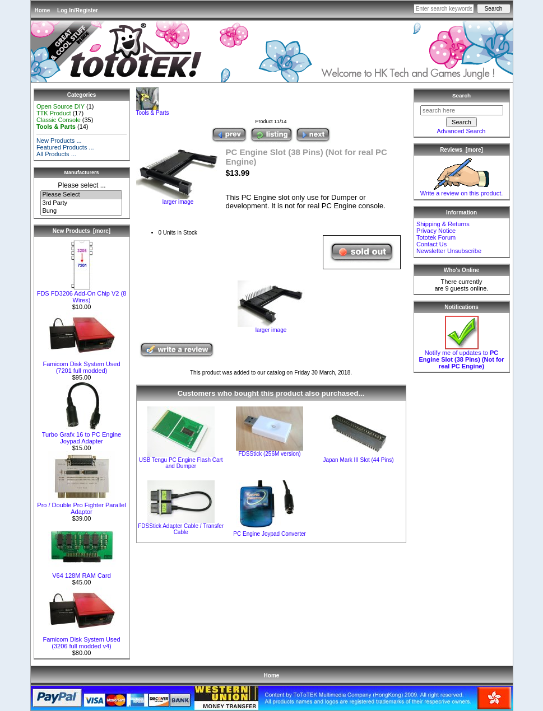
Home (42, 10)
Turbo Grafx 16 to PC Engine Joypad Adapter (81, 435)
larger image (271, 327)
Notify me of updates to (461, 356)
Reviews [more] (461, 150)
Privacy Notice (436, 230)
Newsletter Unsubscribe (448, 250)
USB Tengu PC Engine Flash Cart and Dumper (181, 463)
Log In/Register (77, 10)
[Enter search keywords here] (444, 8)
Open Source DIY (60, 106)
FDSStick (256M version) (270, 454)
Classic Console (58, 119)
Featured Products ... (65, 147)
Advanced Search (461, 131)
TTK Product (53, 113)
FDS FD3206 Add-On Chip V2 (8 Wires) (82, 293)
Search (461, 95)
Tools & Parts (152, 110)
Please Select (81, 195)
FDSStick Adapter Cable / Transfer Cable (181, 529)
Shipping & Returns (443, 224)
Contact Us (431, 244)
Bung (81, 211)
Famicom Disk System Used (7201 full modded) (81, 364)
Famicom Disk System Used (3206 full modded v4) (81, 639)
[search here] (461, 110)
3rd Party (81, 203)
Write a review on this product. (461, 190)
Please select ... (81, 185)
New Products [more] (81, 231)
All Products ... (56, 154)
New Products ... (59, 140)
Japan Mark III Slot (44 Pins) (358, 460)
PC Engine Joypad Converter (269, 534)
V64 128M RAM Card (81, 573)
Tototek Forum (436, 237)
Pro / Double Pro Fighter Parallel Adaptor (81, 505)
